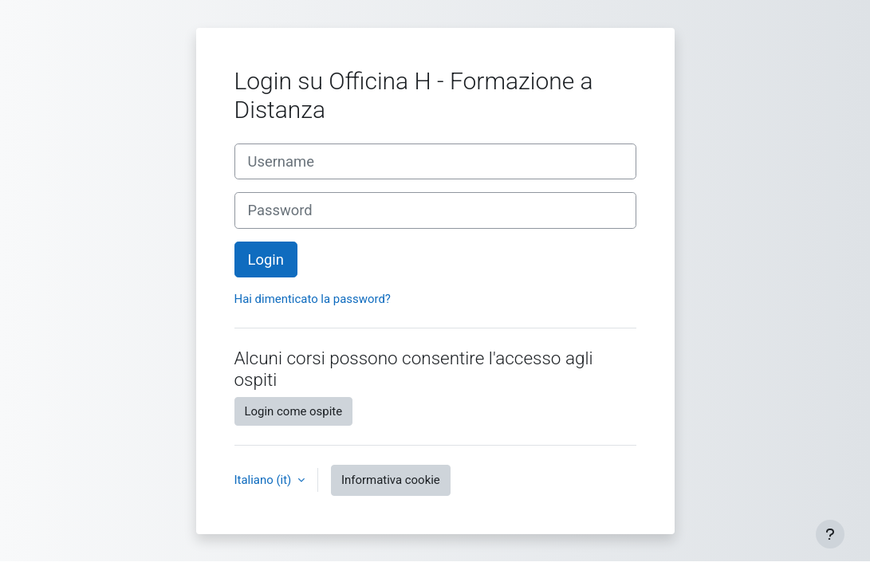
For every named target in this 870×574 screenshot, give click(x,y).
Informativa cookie (390, 480)
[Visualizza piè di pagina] (830, 534)
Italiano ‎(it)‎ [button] (264, 480)
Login (266, 259)
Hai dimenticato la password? (312, 299)
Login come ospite (294, 411)
